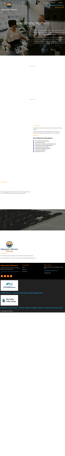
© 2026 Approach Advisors (7, 410)
